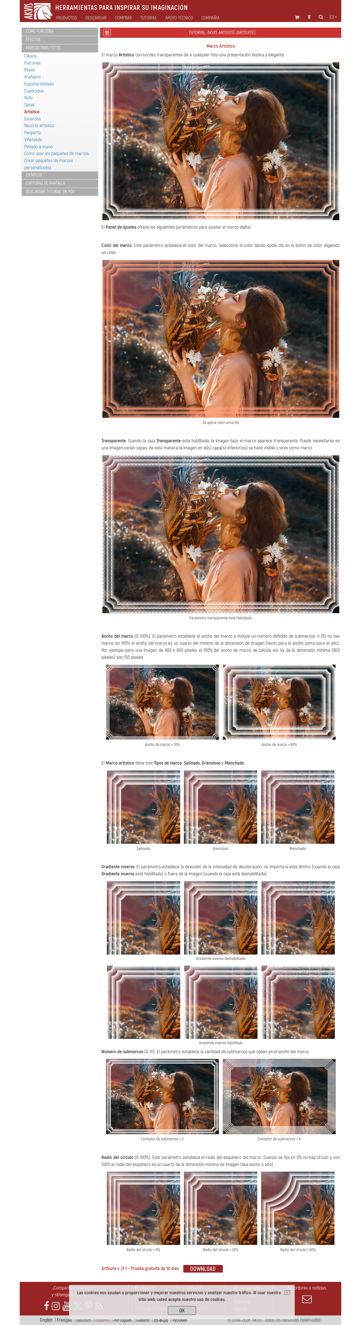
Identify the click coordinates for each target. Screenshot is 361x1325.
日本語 (161, 1320)
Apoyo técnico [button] (179, 18)
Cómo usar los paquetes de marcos (56, 153)
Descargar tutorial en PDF (50, 192)
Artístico (31, 112)
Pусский (179, 1320)
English (46, 1320)
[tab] (60, 32)
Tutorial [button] (148, 18)
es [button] (333, 17)
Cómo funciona (39, 31)
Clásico (30, 56)
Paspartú (32, 133)
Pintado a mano (38, 147)
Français (64, 1320)
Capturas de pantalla (45, 183)
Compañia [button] (210, 18)
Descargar (95, 18)
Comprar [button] (123, 18)
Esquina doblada (39, 84)
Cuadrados (34, 91)
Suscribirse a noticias (307, 1294)
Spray (29, 105)
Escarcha (32, 119)
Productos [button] (66, 18)
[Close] (287, 1292)
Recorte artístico (39, 126)
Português (123, 1320)
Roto (28, 98)
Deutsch (83, 1320)
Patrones (32, 63)
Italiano (142, 1320)
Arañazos (32, 77)
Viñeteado (33, 140)
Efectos (33, 40)
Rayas (29, 70)
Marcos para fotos (43, 48)
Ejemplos (34, 175)
